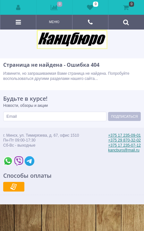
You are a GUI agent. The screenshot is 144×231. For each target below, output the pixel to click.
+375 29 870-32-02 (124, 140)
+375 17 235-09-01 (124, 135)
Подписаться (124, 116)
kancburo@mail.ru (124, 150)
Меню (54, 22)
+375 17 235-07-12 (124, 145)
